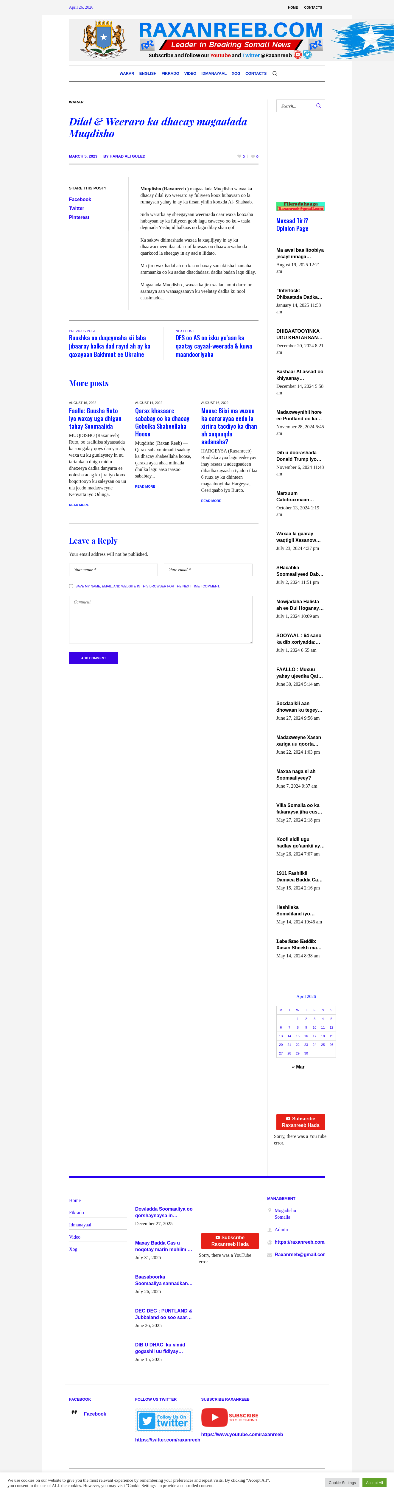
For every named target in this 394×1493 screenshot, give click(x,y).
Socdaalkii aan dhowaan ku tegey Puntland (297, 707)
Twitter (76, 208)
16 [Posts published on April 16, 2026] (306, 1036)
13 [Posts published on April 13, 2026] (281, 1036)
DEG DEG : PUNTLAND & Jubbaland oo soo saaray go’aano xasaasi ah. (163, 1314)
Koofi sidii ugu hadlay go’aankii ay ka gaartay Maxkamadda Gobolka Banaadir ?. (299, 843)
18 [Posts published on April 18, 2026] (323, 1036)
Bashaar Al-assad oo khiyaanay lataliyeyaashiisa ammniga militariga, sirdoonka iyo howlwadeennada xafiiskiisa (299, 375)
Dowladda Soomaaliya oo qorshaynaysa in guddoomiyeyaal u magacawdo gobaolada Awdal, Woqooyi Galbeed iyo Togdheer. (164, 1212)
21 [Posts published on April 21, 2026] (289, 1044)
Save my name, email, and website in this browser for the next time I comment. (148, 586)
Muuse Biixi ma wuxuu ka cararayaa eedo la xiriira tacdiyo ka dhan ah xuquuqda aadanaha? (229, 426)
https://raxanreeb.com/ (300, 1242)
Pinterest (79, 217)
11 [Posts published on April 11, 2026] (323, 1027)
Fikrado (76, 1212)
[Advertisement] (298, 163)
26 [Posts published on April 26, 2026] (331, 1044)
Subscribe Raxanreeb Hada (300, 1122)
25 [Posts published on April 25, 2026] (323, 1044)
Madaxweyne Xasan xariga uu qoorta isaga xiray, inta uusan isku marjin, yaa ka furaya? (298, 741)
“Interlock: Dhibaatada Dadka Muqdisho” (297, 294)
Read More (79, 505)
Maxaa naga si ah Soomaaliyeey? (296, 774)
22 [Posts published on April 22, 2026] (298, 1044)
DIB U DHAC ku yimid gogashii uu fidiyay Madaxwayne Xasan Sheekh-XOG (160, 1348)
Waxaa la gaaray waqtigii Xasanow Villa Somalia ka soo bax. (299, 537)
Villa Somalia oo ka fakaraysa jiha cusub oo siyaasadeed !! (299, 809)
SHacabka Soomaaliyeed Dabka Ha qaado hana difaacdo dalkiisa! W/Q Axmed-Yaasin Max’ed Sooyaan (300, 571)
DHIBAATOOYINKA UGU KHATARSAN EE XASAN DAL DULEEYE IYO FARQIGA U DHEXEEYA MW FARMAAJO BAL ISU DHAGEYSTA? (299, 335)
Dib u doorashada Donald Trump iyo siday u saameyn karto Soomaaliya (296, 456)
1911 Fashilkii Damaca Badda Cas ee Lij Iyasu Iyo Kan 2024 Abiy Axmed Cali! (298, 877)
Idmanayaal (80, 1224)
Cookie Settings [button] (342, 1482)
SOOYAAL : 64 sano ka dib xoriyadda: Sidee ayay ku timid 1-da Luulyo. (299, 639)
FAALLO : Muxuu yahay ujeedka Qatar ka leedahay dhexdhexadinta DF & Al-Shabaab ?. (299, 673)
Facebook (80, 199)
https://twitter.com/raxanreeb (167, 1439)
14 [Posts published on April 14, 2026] (289, 1036)
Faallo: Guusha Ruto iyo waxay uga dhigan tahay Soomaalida (95, 418)
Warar (76, 102)
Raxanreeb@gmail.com (301, 1254)
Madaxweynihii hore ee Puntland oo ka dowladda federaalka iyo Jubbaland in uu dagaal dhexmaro (299, 416)
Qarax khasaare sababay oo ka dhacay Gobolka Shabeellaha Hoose (162, 422)
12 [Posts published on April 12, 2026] (331, 1027)
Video (74, 1236)
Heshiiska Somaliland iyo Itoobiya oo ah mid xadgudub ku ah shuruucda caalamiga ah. (297, 911)
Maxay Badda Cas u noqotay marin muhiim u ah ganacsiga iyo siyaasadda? (163, 1246)
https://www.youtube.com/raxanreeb (242, 1434)
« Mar (298, 1066)
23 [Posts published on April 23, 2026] (306, 1044)
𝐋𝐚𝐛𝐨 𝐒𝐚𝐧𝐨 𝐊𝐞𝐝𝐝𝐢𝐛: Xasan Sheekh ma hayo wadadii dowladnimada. (296, 945)
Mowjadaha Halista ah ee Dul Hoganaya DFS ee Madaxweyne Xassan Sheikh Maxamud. (299, 605)
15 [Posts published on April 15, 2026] (298, 1036)
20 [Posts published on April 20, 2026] (281, 1044)
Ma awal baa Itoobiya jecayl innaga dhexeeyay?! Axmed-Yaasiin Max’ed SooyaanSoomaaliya (300, 254)
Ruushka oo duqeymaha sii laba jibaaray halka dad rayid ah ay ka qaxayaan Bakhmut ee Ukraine (109, 346)
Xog (73, 1249)
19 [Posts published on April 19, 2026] (331, 1036)
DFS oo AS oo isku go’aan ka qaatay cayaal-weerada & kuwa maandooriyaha (214, 346)
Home (75, 1200)
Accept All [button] (374, 1482)
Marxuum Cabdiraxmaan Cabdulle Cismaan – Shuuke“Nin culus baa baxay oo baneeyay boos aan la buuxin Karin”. (299, 497)
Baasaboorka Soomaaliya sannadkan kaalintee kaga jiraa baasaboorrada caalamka (163, 1280)
